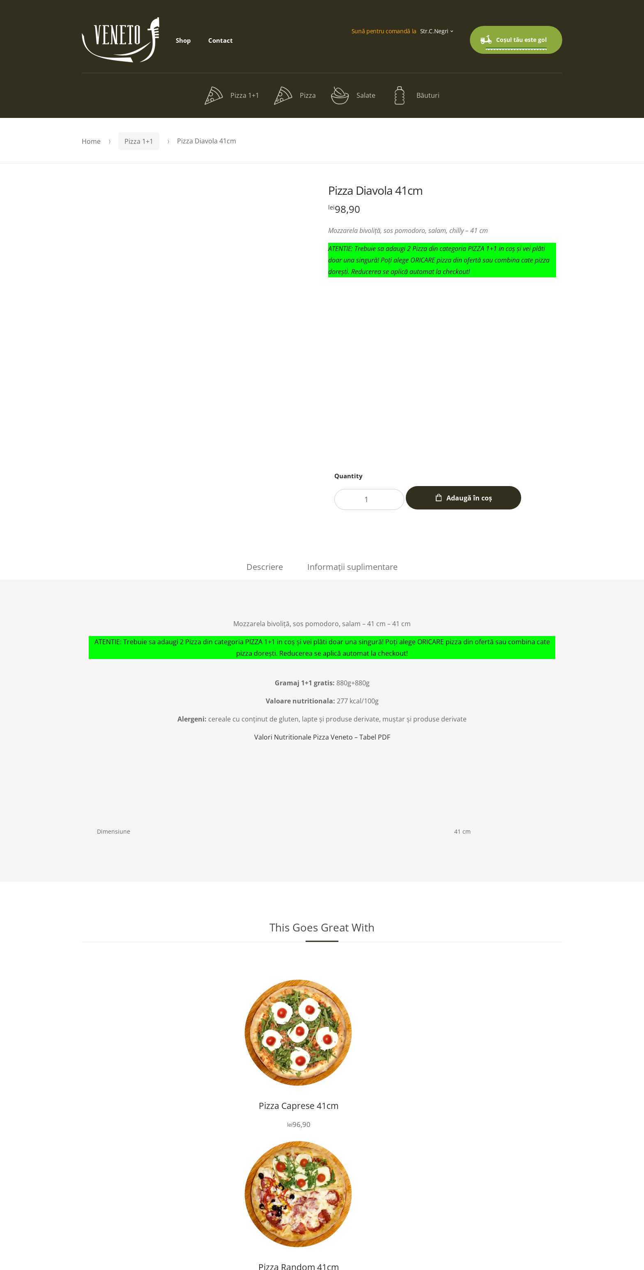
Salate (353, 95)
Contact (220, 40)
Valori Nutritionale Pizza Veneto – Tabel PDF (322, 737)
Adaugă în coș (481, 497)
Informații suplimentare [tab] (352, 566)
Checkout (319, 1180)
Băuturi (414, 95)
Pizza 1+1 (232, 95)
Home (91, 141)
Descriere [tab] (264, 566)
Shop (183, 40)
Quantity (348, 476)
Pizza (295, 95)
